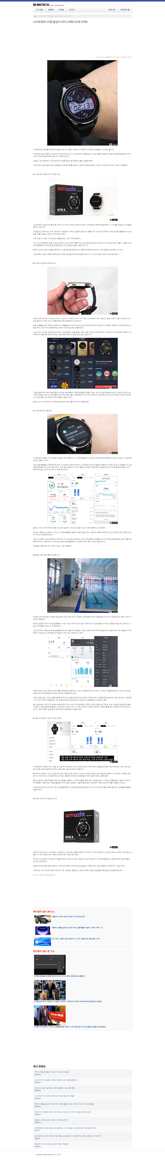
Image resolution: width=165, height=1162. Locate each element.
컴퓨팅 (50, 10)
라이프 (71, 10)
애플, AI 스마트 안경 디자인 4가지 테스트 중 (51, 1120)
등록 (40, 875)
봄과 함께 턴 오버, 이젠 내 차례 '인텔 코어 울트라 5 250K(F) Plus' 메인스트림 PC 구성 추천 (68, 1136)
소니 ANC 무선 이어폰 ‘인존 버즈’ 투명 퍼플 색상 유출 (54, 1096)
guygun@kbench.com (109, 57)
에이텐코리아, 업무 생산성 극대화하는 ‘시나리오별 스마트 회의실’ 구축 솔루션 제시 (65, 1128)
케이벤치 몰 (124, 10)
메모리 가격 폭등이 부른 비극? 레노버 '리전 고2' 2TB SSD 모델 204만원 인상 (63, 1112)
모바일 (61, 10)
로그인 (35, 875)
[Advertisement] (82, 39)
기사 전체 (39, 10)
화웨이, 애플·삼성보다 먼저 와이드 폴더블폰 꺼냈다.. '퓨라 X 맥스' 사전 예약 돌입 (64, 1104)
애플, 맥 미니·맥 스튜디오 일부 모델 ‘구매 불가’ (52, 1144)
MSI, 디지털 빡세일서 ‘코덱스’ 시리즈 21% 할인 (52, 1072)
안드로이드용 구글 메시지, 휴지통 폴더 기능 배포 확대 (55, 1088)
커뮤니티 (111, 10)
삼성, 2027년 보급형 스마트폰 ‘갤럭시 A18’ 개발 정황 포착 (56, 1080)
